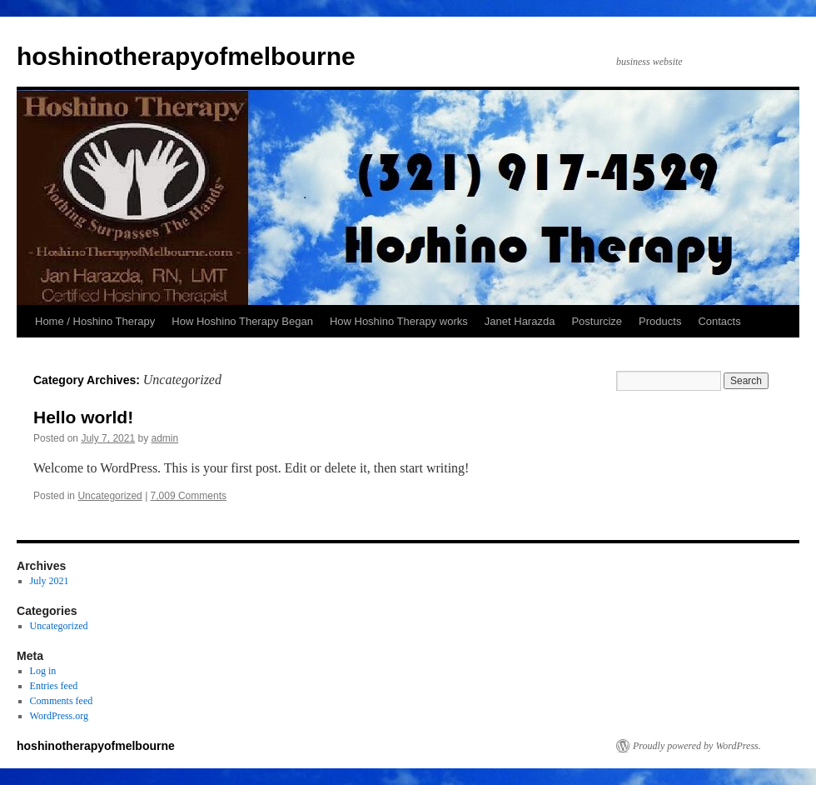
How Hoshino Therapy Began (242, 321)
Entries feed (54, 686)
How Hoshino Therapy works (399, 321)
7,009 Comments (188, 496)
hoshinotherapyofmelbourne (186, 56)
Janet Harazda (520, 321)
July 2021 (49, 581)
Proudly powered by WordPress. (697, 746)
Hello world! (83, 417)
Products (660, 321)
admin (164, 438)
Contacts (719, 321)
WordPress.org (59, 716)
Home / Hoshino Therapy (95, 321)
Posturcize (596, 321)
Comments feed (61, 701)
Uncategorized (109, 496)
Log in (43, 671)
